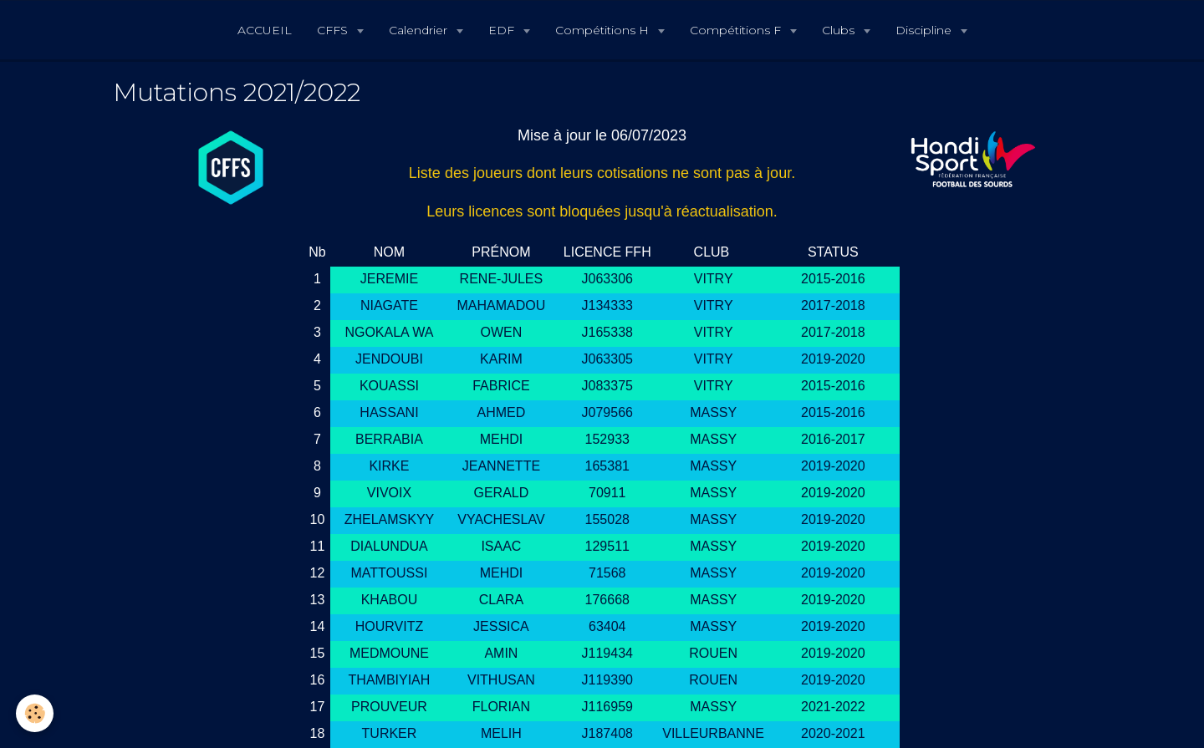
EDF (503, 30)
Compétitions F (737, 30)
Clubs (840, 30)
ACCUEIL (264, 30)
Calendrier (420, 30)
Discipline (925, 30)
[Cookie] (35, 713)
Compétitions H (603, 30)
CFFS (334, 30)
